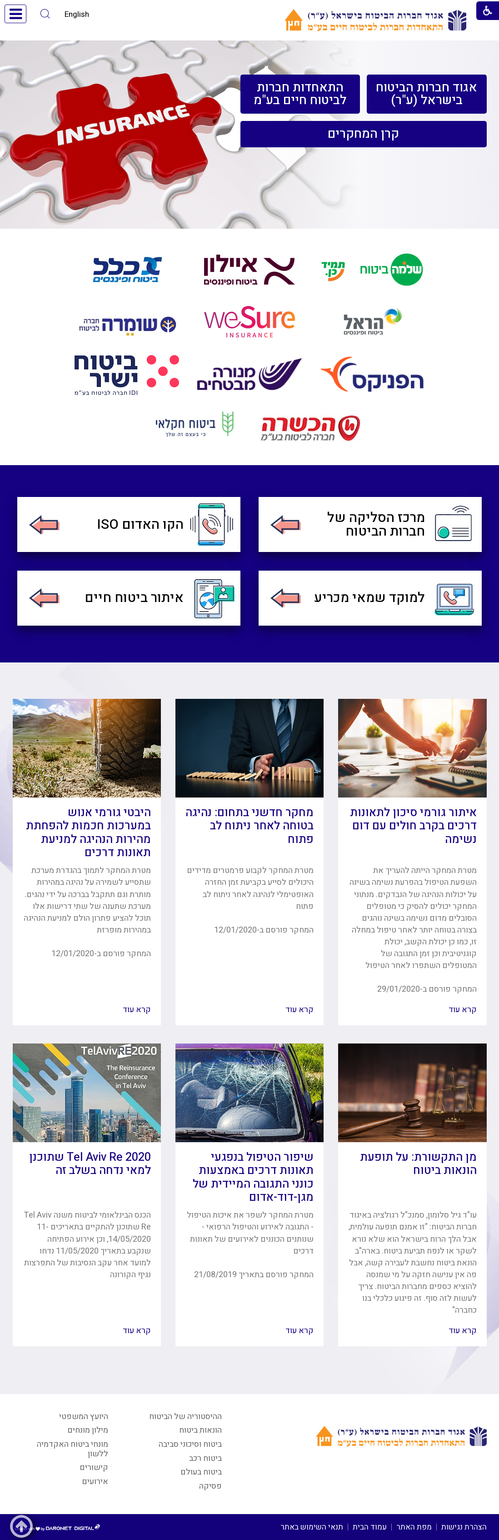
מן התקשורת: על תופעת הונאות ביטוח (418, 1164)
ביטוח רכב (205, 1458)
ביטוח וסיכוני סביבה (190, 1444)
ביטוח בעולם (201, 1472)
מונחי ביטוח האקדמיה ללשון (72, 1449)
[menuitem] (426, 94)
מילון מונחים (87, 1430)
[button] (45, 13)
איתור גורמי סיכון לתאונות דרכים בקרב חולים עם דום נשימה (413, 826)
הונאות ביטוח (200, 1430)
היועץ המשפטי (83, 1416)
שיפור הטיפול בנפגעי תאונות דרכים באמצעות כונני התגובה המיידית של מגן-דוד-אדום (253, 1177)
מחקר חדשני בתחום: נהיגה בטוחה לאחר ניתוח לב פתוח (249, 826)
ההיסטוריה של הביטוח (185, 1416)
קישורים (94, 1467)
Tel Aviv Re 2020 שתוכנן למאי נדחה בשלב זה (90, 1164)
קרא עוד (463, 1010)
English (77, 14)
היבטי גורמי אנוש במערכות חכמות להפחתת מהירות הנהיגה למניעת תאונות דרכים (88, 832)
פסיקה (210, 1486)
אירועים (95, 1481)
